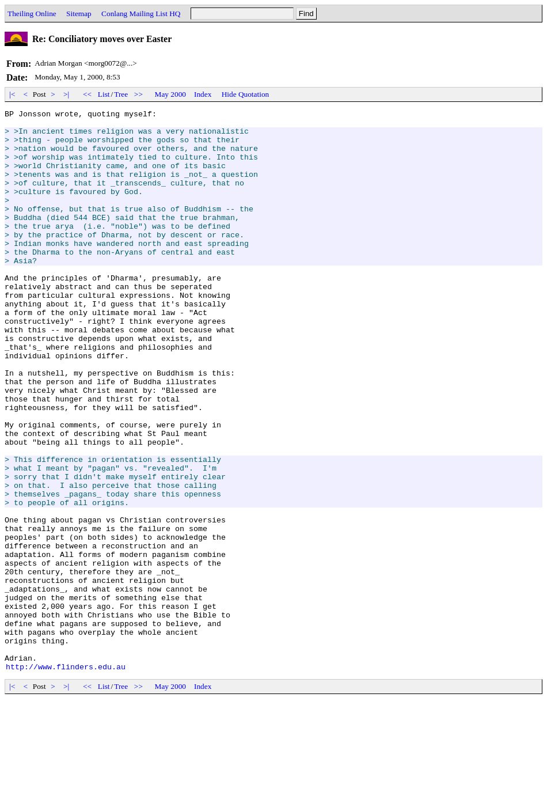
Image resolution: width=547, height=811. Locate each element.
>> (138, 94)
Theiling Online (31, 13)
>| (66, 94)
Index (202, 94)
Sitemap (79, 13)
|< (12, 94)
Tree (121, 94)
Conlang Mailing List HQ (140, 13)
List (104, 94)
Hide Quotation (245, 94)
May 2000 (170, 94)
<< (87, 94)
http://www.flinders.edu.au (66, 779)
